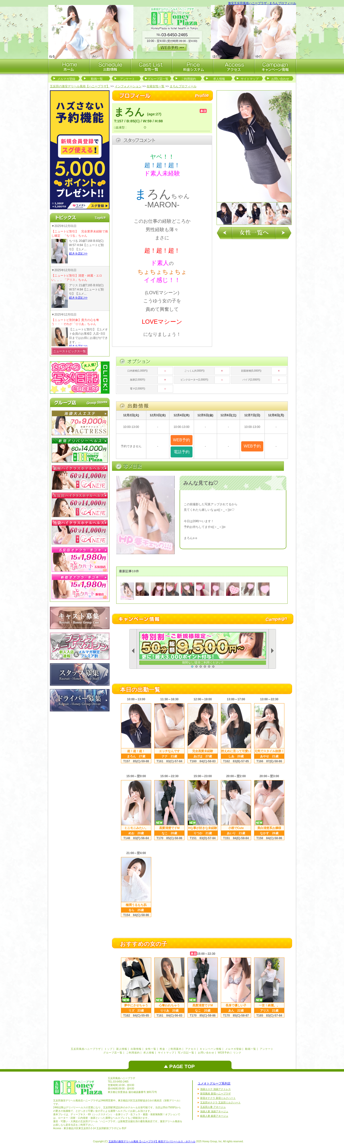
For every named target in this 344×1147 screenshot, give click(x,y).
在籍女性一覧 (155, 86)
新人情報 (121, 1049)
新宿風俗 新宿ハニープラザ (215, 1093)
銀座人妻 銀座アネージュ (214, 1116)
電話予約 (182, 452)
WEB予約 (224, 1052)
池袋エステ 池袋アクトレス (215, 1089)
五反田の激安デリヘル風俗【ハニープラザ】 (80, 86)
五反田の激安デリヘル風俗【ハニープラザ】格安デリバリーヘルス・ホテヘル (152, 1141)
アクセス (190, 1049)
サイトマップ (250, 79)
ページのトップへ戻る (181, 1065)
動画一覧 (97, 79)
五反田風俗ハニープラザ (86, 1049)
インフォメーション (128, 86)
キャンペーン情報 (211, 1049)
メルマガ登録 (66, 79)
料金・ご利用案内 (171, 1049)
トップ (108, 1049)
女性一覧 (150, 1049)
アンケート (127, 79)
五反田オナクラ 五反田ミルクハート (220, 1102)
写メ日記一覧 (186, 1052)
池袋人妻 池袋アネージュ (214, 1111)
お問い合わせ (280, 79)
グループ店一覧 (158, 79)
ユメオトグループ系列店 (214, 1083)
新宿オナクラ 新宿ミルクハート (218, 1098)
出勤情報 (136, 1049)
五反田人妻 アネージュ (213, 1107)
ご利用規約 (188, 79)
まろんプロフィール (183, 86)
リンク (237, 1052)
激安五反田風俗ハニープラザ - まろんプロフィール (262, 3)
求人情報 (219, 79)
